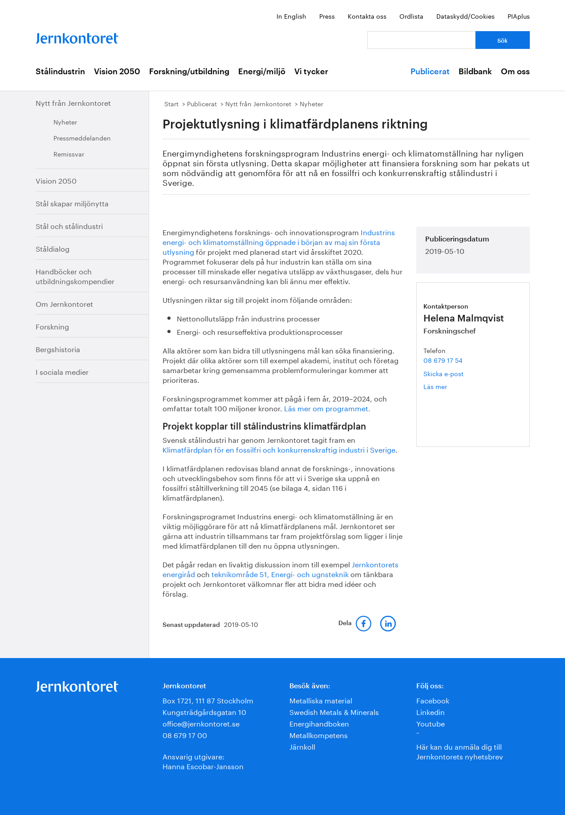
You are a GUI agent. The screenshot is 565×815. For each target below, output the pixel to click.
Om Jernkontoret (64, 303)
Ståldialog (52, 247)
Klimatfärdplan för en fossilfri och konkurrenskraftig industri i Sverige (279, 448)
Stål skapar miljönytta (72, 202)
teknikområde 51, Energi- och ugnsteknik (279, 573)
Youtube (430, 722)
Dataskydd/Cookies (465, 15)
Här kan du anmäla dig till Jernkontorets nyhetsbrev (459, 750)
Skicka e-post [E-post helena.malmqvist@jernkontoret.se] (443, 373)
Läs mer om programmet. (327, 407)
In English (291, 15)
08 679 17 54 (443, 360)
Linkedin (430, 711)
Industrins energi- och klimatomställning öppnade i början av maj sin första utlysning (279, 241)
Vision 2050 (117, 72)
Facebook (432, 699)
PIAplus (519, 15)
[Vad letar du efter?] (421, 40)
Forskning (52, 325)
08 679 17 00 (185, 734)
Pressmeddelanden (82, 137)
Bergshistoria (58, 348)
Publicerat (430, 72)
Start (171, 103)
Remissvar (68, 153)
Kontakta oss (367, 15)
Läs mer (450, 386)
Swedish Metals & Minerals (334, 711)
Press (327, 15)
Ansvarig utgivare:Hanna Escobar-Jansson (203, 760)
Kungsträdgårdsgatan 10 (204, 711)
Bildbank (475, 72)
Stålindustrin (60, 72)
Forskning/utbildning (189, 72)
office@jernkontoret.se (201, 722)
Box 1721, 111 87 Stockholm (208, 699)
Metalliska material (320, 699)
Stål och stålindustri (69, 225)
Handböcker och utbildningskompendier (75, 275)
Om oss (515, 72)
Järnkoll (302, 745)
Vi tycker (311, 72)
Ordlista (411, 15)
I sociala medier (62, 371)
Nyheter (65, 121)
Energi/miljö (261, 72)
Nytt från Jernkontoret (73, 102)
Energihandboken (319, 722)
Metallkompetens (318, 734)
